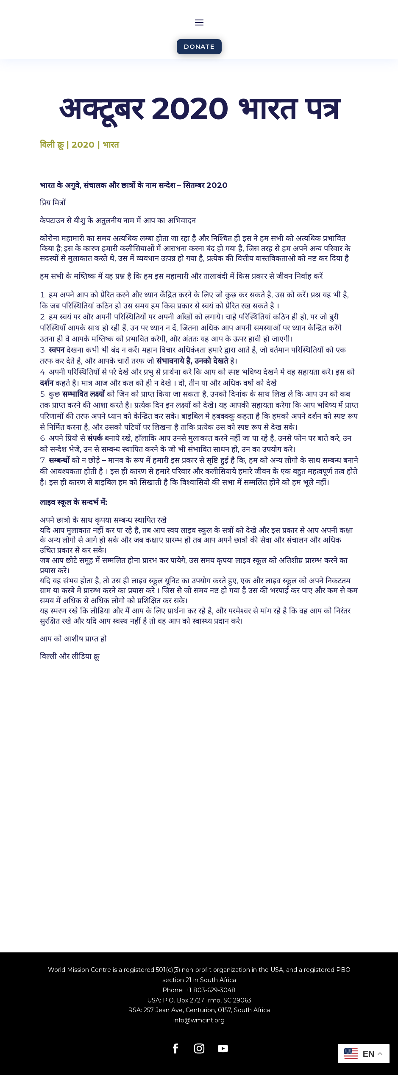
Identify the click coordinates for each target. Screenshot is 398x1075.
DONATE (199, 46)
